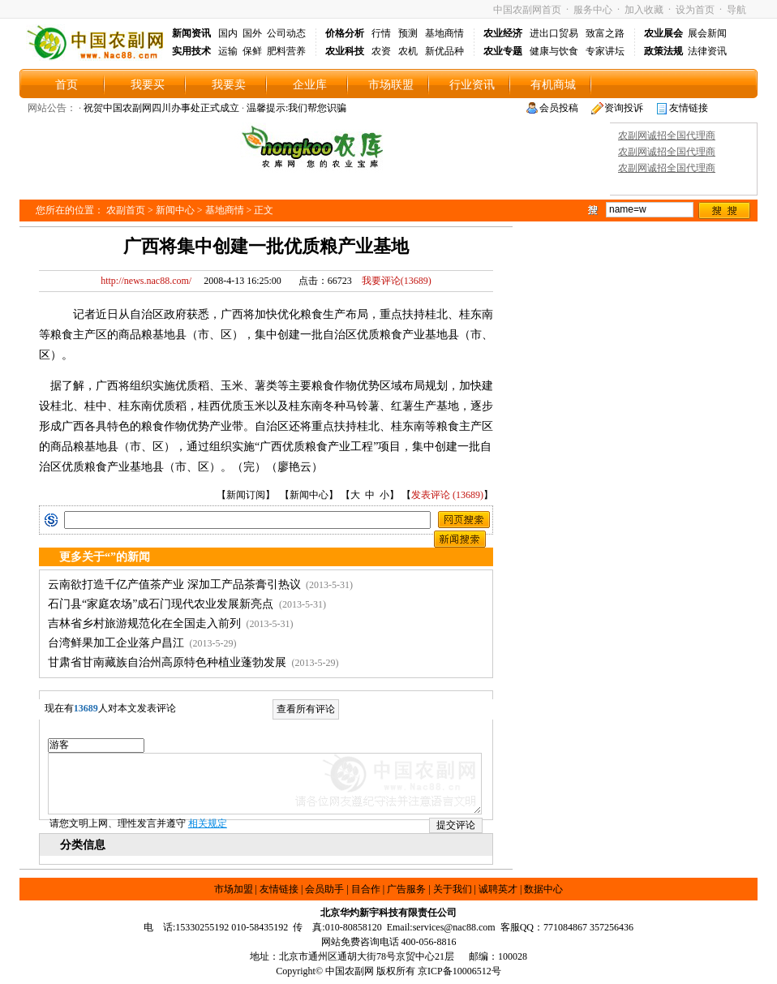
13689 (468, 495)
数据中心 (543, 889)
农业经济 (502, 33)
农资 (381, 51)
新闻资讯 (191, 33)
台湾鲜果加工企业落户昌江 (116, 643)
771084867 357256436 (588, 927)
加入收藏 (644, 9)
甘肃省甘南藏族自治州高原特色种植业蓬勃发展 (167, 662)
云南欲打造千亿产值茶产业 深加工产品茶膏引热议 (174, 584)
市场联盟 (391, 85)
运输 (228, 51)
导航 (736, 9)
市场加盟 (233, 889)
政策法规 (663, 51)
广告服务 (406, 889)
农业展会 (663, 33)
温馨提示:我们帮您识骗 (296, 108)
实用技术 (191, 51)
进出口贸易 (554, 33)
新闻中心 (175, 210)
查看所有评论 (306, 709)
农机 (408, 51)
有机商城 (553, 85)
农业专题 (502, 51)
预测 (408, 33)
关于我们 (452, 889)
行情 (381, 33)
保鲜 (252, 51)
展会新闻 (707, 33)
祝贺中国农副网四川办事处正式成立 (161, 108)
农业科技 (344, 51)
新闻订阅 (245, 495)
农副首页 (125, 210)
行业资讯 (472, 85)
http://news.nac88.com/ (146, 280)
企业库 (310, 85)
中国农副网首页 (527, 9)
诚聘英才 (498, 889)
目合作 (365, 889)
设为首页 (695, 9)
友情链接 (688, 108)
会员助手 (324, 889)
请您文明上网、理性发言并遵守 (138, 823)
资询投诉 (623, 108)
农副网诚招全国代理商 (666, 135)
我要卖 (229, 85)
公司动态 (286, 33)
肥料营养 (286, 51)
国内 (228, 33)
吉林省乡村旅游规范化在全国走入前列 (144, 623)
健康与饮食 (554, 51)
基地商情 (444, 33)
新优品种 (444, 51)
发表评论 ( (433, 495)
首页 (66, 85)
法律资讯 (707, 51)
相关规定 (207, 823)
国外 (252, 33)
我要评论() (392, 280)
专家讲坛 (605, 51)
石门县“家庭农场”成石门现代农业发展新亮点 (160, 604)
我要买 (148, 85)
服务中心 (592, 9)
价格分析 (344, 33)
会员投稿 (558, 108)
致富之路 (605, 33)
